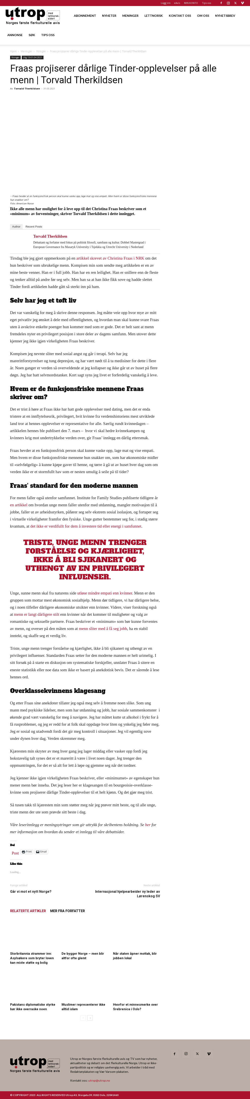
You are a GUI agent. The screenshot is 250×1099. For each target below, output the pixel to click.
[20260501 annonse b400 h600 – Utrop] (205, 238)
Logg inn (166, 3)
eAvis (177, 3)
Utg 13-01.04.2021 (32, 57)
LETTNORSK (153, 15)
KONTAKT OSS (180, 15)
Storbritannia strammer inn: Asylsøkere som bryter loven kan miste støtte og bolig (32, 958)
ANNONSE (15, 35)
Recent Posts (33, 226)
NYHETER (109, 15)
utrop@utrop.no (99, 1080)
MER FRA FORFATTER (67, 911)
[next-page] (90, 1017)
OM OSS (203, 15)
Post (15, 852)
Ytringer (41, 51)
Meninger (26, 51)
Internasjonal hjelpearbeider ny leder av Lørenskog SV (127, 894)
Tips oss (206, 3)
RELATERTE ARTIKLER (28, 911)
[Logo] (33, 16)
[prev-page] (83, 1017)
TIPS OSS (47, 35)
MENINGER (130, 15)
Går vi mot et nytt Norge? (30, 892)
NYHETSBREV (225, 15)
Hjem (13, 51)
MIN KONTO (191, 3)
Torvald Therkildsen (27, 88)
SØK (32, 35)
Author (16, 226)
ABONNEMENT (85, 15)
